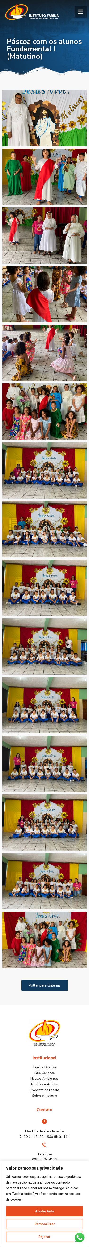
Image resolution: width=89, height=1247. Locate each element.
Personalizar (44, 1224)
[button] (81, 12)
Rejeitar (44, 1237)
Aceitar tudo (44, 1211)
